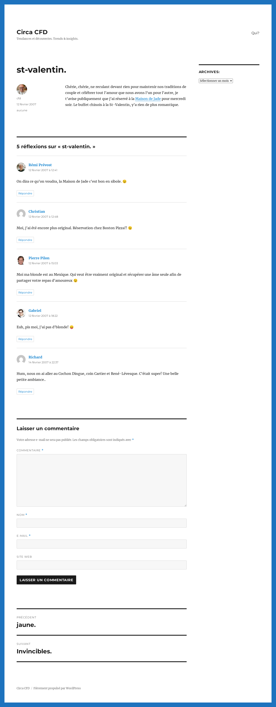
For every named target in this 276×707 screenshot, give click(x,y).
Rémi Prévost (40, 165)
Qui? (255, 33)
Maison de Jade (148, 99)
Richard (35, 357)
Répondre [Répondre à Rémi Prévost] (25, 193)
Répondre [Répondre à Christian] (25, 240)
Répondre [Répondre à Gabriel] (25, 339)
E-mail (24, 536)
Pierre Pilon (39, 258)
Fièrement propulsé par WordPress (57, 688)
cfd (19, 98)
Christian (37, 211)
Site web (24, 556)
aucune (22, 110)
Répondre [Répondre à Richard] (25, 391)
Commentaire (30, 450)
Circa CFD (32, 32)
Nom (22, 515)
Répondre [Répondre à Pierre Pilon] (25, 292)
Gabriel (35, 310)
